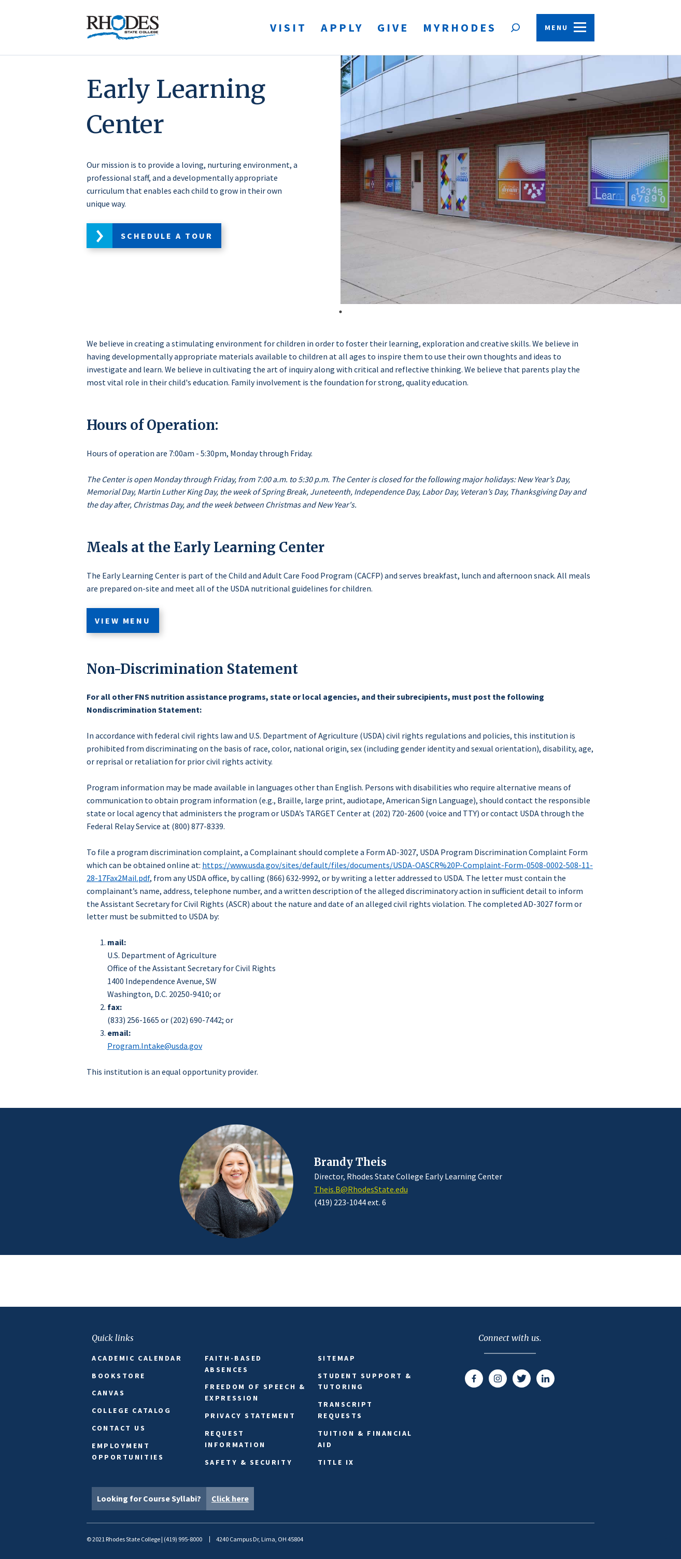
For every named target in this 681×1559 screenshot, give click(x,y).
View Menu (123, 620)
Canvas (108, 1392)
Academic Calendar (137, 1358)
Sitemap (337, 1358)
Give (393, 27)
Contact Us (119, 1428)
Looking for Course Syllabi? (175, 1498)
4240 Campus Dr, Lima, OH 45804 (259, 1539)
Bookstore (119, 1375)
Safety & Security (248, 1462)
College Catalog (131, 1410)
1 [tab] (340, 312)
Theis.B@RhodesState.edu (361, 1189)
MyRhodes (459, 27)
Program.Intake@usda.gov (154, 1046)
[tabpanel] (340, 179)
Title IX (336, 1462)
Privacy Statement (250, 1415)
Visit (288, 27)
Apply (342, 27)
